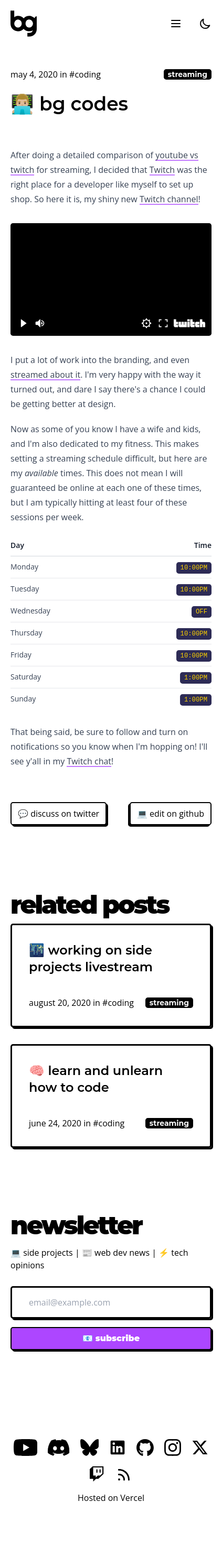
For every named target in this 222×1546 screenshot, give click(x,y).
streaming (187, 74)
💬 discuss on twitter (58, 813)
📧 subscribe (111, 1338)
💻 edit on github (170, 813)
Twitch (162, 170)
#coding (85, 74)
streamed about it (45, 374)
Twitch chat (89, 761)
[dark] (205, 23)
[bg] (23, 23)
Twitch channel (169, 199)
